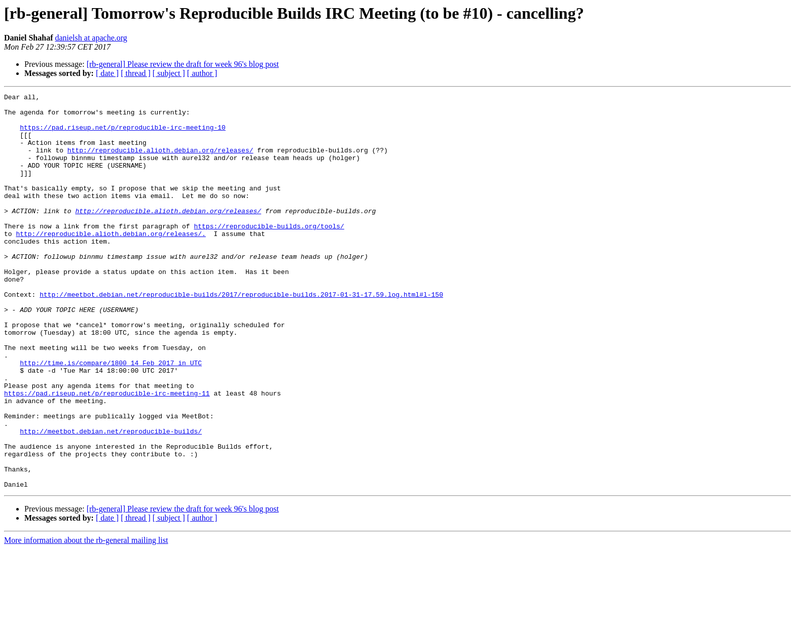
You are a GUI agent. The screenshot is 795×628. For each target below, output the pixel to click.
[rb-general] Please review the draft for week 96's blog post (183, 64)
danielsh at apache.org (91, 37)
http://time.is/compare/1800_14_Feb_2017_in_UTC (111, 417)
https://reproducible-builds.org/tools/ (269, 253)
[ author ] (202, 73)
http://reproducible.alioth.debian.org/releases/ (160, 162)
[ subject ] (169, 73)
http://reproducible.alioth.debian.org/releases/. (110, 262)
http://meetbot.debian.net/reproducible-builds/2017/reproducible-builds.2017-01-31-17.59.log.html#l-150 (241, 335)
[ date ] (107, 73)
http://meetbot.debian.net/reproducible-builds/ (111, 499)
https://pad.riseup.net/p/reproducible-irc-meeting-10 (123, 134)
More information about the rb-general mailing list (86, 619)
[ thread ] (136, 73)
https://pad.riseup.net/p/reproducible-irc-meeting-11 (107, 453)
